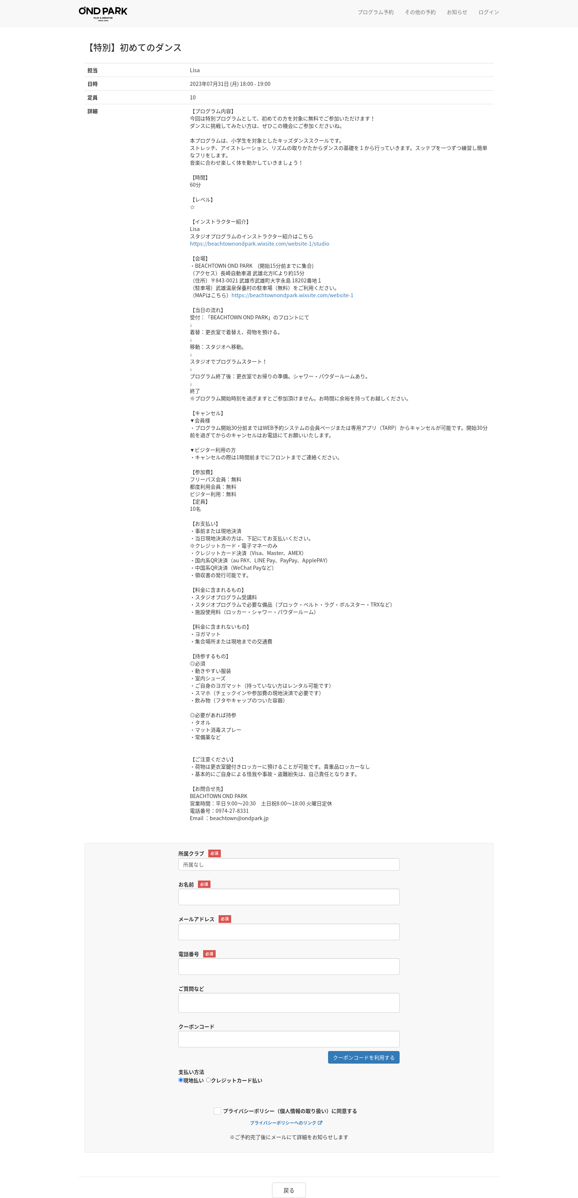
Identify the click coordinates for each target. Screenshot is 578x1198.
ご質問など (191, 988)
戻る (289, 1190)
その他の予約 (420, 11)
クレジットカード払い (234, 1080)
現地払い (191, 1080)
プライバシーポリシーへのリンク (283, 1123)
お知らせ (457, 11)
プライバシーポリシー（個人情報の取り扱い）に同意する (290, 1111)
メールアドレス (204, 919)
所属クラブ (199, 853)
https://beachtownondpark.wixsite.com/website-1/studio (259, 243)
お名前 (194, 884)
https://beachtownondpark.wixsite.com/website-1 (292, 295)
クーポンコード (196, 1026)
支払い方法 (191, 1071)
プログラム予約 (376, 11)
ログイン (488, 11)
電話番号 (197, 954)
